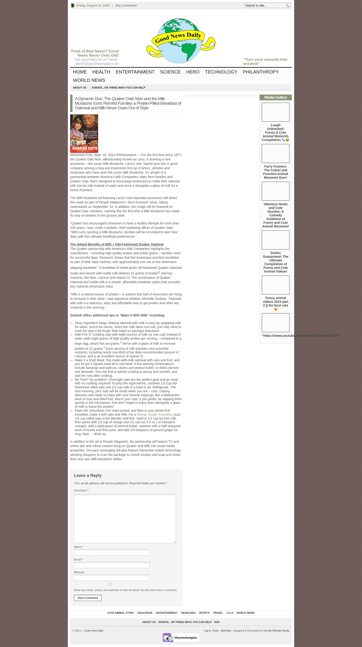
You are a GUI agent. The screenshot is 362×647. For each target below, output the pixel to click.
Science (170, 71)
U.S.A (229, 612)
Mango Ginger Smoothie (154, 414)
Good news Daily (92, 630)
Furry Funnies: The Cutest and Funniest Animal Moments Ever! (275, 172)
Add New (226, 630)
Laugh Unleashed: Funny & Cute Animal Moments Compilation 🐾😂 (276, 132)
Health (101, 71)
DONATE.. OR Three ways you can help (118, 87)
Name (78, 547)
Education (145, 612)
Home (80, 71)
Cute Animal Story (120, 612)
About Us (79, 87)
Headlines (188, 612)
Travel (218, 612)
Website (79, 572)
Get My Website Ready (276, 630)
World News (89, 80)
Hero (192, 71)
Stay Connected (126, 5)
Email (78, 559)
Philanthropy (261, 71)
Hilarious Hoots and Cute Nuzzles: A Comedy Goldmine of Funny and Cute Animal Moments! (275, 215)
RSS (217, 622)
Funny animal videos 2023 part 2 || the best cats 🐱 (275, 303)
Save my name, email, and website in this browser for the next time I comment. (125, 590)
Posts (215, 630)
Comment (81, 490)
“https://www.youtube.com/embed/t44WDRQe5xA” (300, 335)
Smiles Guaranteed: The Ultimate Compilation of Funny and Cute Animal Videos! (275, 262)
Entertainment (135, 71)
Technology (221, 71)
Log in (207, 630)
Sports (204, 612)
